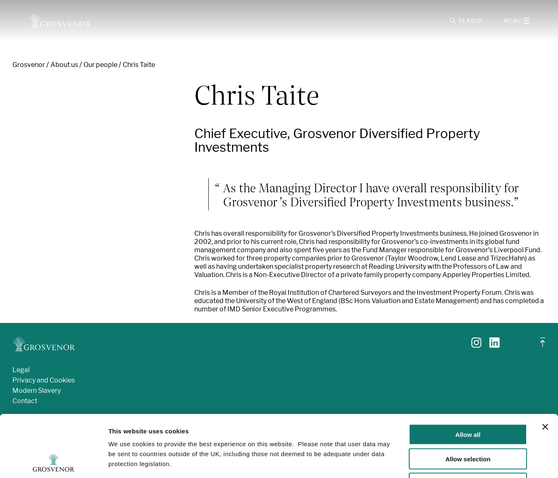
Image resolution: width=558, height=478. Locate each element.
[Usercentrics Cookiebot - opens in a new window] (53, 462)
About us (64, 65)
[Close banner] (545, 369)
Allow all (468, 376)
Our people (100, 65)
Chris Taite (139, 65)
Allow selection (467, 400)
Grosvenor (28, 65)
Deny (468, 425)
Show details (434, 461)
